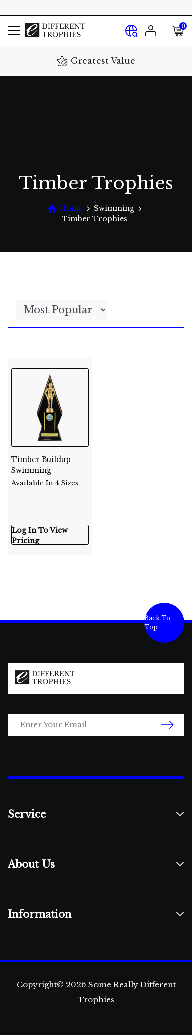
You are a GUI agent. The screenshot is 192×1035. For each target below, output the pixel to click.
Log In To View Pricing (40, 535)
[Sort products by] (61, 310)
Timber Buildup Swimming (50, 467)
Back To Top (157, 622)
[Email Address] (96, 725)
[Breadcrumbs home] (65, 208)
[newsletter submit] (167, 725)
